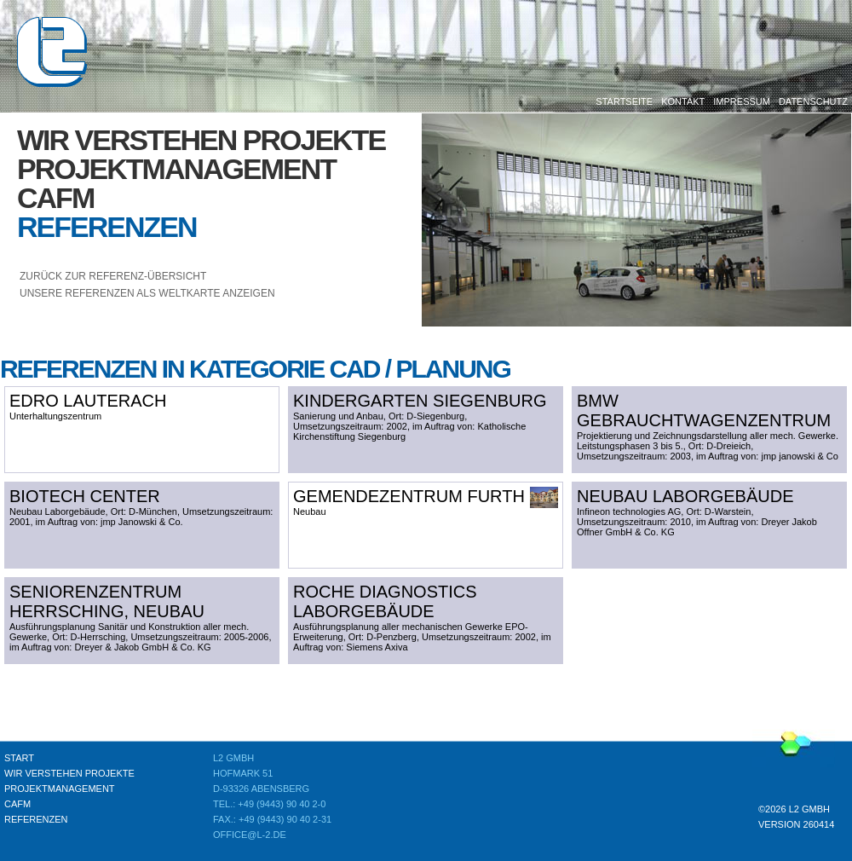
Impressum (741, 101)
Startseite (624, 101)
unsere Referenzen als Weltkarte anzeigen (147, 293)
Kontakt (683, 101)
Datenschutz (813, 101)
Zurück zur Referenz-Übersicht (113, 276)
